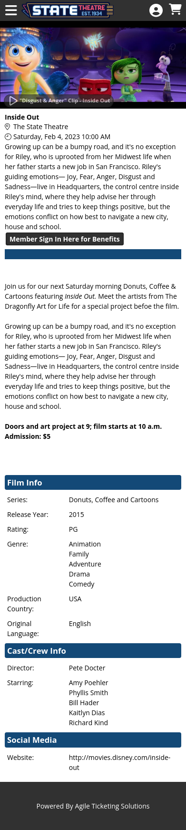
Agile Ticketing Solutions (112, 805)
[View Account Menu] (156, 11)
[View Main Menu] (11, 11)
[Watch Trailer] (59, 101)
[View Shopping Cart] (175, 10)
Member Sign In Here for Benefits (65, 238)
